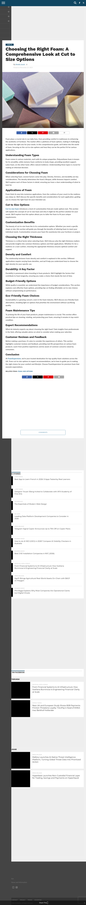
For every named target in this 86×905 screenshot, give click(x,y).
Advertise (38, 900)
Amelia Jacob (20, 64)
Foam (20, 371)
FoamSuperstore (14, 358)
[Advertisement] (43, 23)
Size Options (28, 371)
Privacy (22, 900)
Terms (30, 900)
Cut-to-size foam (12, 209)
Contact (15, 900)
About (7, 900)
